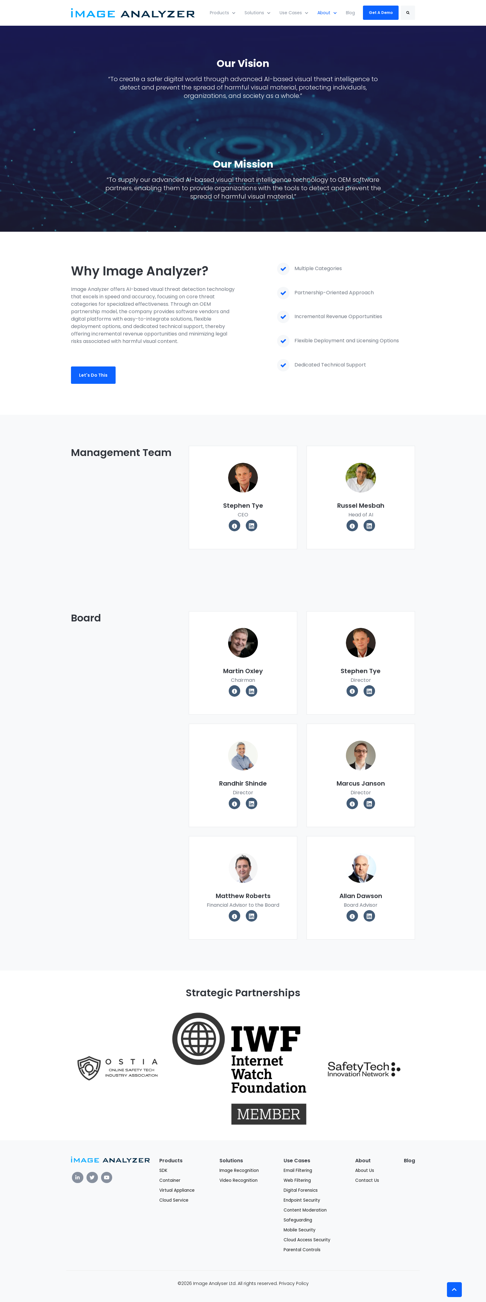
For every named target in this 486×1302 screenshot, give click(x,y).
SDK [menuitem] (163, 1170)
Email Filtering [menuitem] (298, 1170)
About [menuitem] (363, 1160)
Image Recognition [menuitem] (239, 1170)
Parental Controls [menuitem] (302, 1250)
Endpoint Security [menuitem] (302, 1200)
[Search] (408, 13)
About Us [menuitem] (364, 1170)
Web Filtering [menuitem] (297, 1180)
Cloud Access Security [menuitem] (307, 1240)
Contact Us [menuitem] (367, 1180)
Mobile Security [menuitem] (300, 1230)
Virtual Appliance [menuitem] (177, 1190)
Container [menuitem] (169, 1180)
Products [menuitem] (171, 1160)
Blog (350, 13)
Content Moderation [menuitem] (305, 1210)
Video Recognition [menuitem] (238, 1180)
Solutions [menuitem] (231, 1160)
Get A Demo (381, 12)
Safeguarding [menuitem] (298, 1220)
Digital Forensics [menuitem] (301, 1190)
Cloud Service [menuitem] (173, 1200)
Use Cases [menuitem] (297, 1160)
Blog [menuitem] (409, 1160)
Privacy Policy (294, 1283)
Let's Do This (93, 375)
